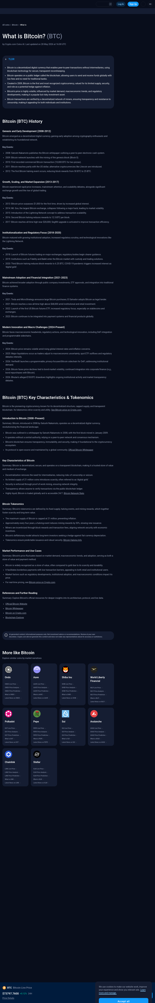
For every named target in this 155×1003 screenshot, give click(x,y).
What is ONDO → (10, 694)
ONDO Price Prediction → (13, 691)
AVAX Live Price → (96, 728)
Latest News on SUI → (69, 742)
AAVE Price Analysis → (41, 687)
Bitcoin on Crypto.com (15, 613)
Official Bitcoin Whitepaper (80, 450)
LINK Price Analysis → (12, 772)
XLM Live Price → (39, 769)
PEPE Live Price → (39, 728)
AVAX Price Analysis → (98, 732)
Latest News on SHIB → (70, 698)
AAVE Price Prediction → (41, 691)
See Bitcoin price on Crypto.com (66, 410)
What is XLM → (38, 779)
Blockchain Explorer (14, 617)
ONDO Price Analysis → (13, 687)
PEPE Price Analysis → (41, 732)
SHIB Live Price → (68, 684)
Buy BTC (145, 995)
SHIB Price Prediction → (70, 691)
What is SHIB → (67, 694)
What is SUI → (67, 739)
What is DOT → (10, 739)
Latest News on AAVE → (41, 698)
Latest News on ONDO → (13, 698)
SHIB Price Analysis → (69, 687)
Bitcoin (15, 25)
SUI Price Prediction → (69, 735)
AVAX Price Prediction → (98, 735)
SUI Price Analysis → (69, 732)
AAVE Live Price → (39, 684)
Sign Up (133, 4)
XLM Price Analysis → (40, 772)
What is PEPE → (38, 739)
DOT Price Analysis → (12, 732)
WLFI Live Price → (96, 688)
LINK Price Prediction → (13, 776)
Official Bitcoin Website (16, 604)
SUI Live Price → (67, 728)
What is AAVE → (38, 694)
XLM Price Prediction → (41, 776)
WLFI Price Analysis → (98, 691)
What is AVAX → (96, 739)
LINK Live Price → (11, 769)
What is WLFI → (95, 698)
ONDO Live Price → (11, 684)
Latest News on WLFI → (98, 701)
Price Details (8, 998)
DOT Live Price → (11, 728)
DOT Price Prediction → (13, 735)
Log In (121, 4)
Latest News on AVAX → (98, 742)
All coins (6, 25)
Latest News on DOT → (12, 742)
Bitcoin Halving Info (72, 540)
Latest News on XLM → (41, 783)
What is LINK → (10, 779)
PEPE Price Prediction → (41, 735)
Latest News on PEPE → (41, 742)
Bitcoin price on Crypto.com (42, 582)
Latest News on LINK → (13, 783)
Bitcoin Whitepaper (14, 608)
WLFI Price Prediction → (98, 695)
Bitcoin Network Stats (74, 493)
